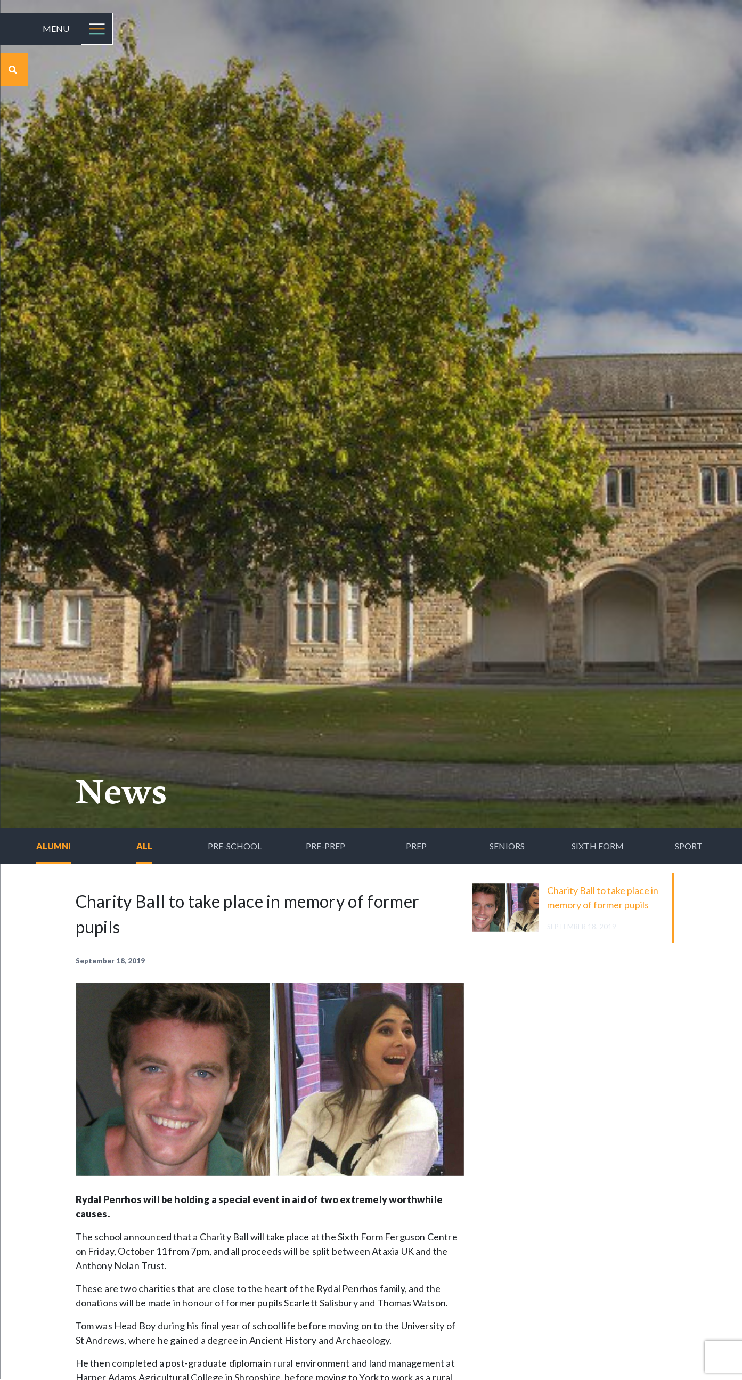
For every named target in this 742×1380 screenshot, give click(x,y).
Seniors (507, 846)
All (144, 846)
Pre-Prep (325, 846)
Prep (416, 846)
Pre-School (235, 846)
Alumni (53, 846)
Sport (689, 846)
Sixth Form (598, 846)
